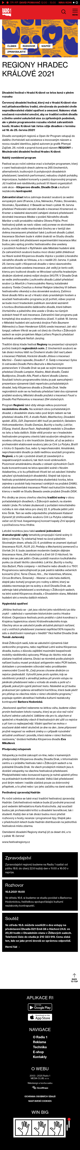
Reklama (39, 1042)
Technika (40, 1047)
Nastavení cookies (40, 1101)
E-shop (38, 1052)
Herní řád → (12, 946)
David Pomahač (29, 2)
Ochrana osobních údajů (40, 1096)
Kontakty (40, 1057)
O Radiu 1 (40, 1037)
